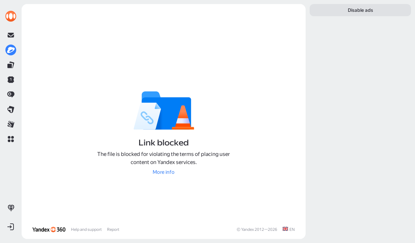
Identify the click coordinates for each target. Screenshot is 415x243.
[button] (10, 139)
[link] (10, 16)
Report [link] (113, 229)
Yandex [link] (247, 229)
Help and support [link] (86, 229)
